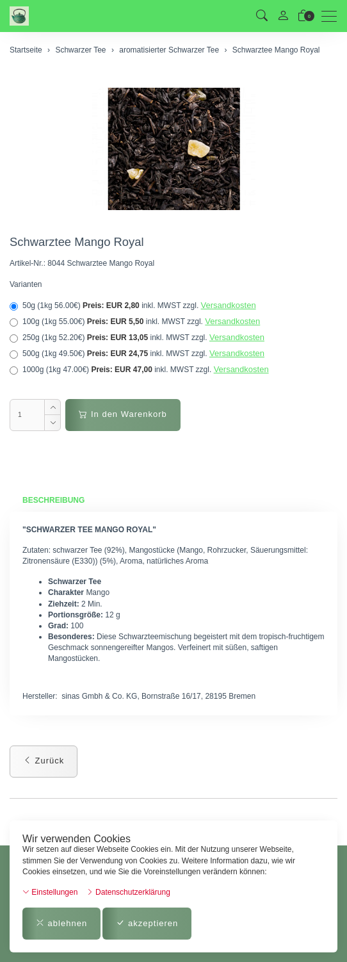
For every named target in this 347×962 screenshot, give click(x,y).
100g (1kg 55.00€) (135, 321)
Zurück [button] (43, 760)
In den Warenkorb (122, 414)
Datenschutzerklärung (128, 892)
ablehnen (61, 923)
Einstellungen (49, 892)
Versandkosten (228, 305)
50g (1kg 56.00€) (133, 305)
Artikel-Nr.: (27, 263)
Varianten (26, 284)
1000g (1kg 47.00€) (139, 369)
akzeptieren (147, 923)
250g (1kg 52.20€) (137, 337)
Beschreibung (53, 500)
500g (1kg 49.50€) (137, 353)
